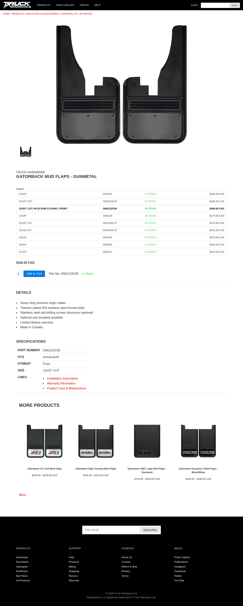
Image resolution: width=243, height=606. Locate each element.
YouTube (179, 580)
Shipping (74, 571)
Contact (126, 561)
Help (97, 5)
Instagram (180, 566)
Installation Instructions (62, 378)
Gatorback (22, 557)
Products (43, 5)
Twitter (178, 575)
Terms (125, 575)
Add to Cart (34, 273)
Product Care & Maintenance (66, 388)
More (22, 494)
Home (6, 14)
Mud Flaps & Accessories (43, 14)
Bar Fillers (22, 575)
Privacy (126, 571)
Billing (72, 566)
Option (20, 188)
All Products (23, 580)
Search (234, 5)
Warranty (74, 580)
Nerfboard (22, 571)
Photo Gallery (182, 557)
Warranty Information (61, 383)
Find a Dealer (65, 5)
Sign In (84, 5)
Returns (73, 575)
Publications (181, 561)
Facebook (180, 571)
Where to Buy (129, 566)
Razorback (22, 561)
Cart (194, 5)
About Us (127, 557)
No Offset (86, 14)
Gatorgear (22, 566)
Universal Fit (69, 14)
